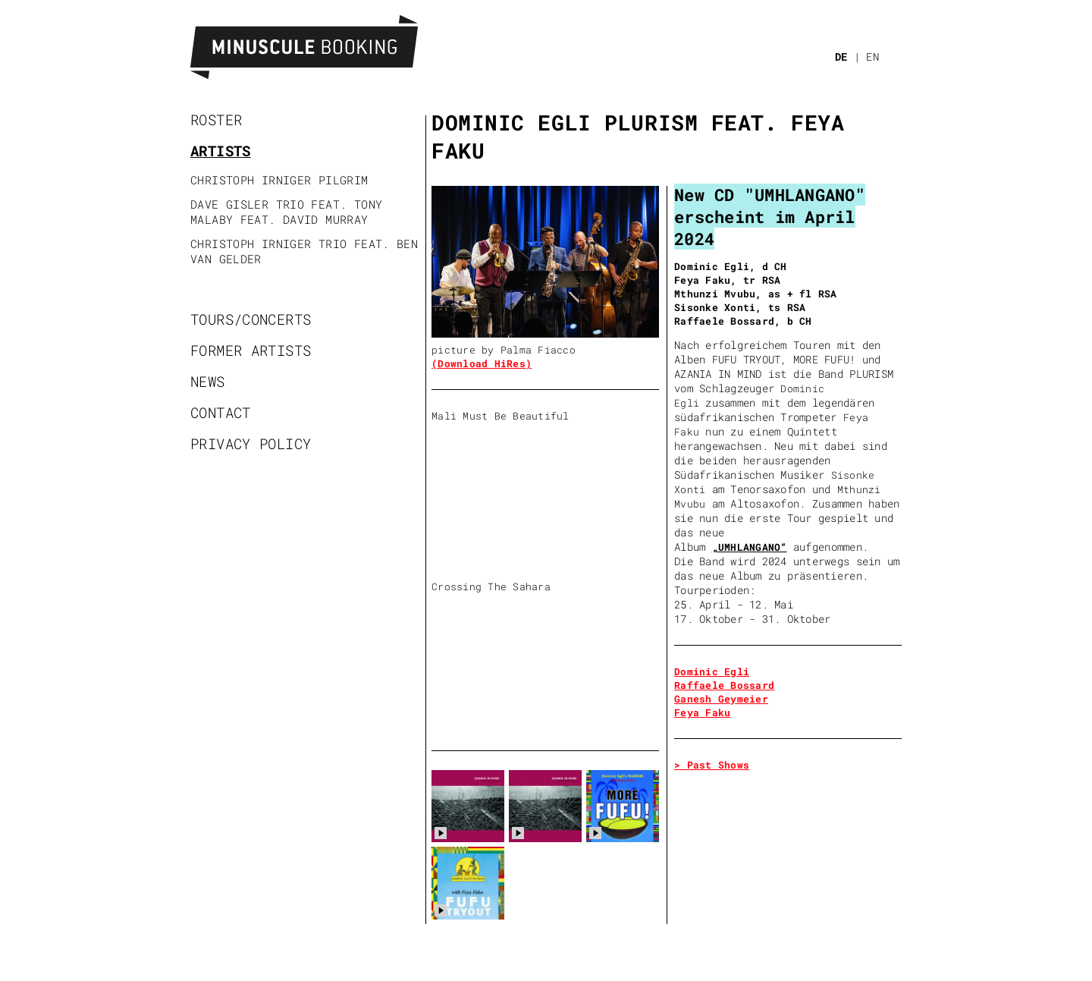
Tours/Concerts (250, 319)
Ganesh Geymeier (721, 699)
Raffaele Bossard (724, 685)
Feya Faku (702, 712)
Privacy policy (250, 443)
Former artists (250, 350)
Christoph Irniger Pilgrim (279, 179)
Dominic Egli (711, 671)
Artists (220, 150)
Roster (216, 119)
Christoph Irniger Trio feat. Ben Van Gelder (304, 251)
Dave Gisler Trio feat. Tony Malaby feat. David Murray (286, 212)
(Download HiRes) (481, 363)
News (207, 381)
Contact (220, 412)
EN (872, 56)
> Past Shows (711, 765)
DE (841, 56)
